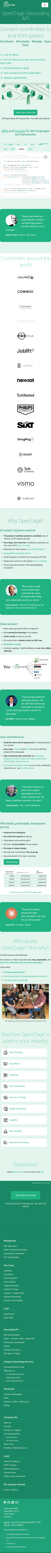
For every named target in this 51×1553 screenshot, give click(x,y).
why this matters (27, 768)
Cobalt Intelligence (32, 805)
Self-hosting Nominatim (14, 1381)
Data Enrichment (17, 1086)
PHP (13, 149)
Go (25, 144)
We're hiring (8, 1444)
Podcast (14, 1490)
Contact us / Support (12, 1430)
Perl (5, 149)
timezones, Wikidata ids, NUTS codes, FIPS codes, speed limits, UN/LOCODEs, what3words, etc (25, 759)
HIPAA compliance (11, 1469)
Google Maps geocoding (15, 1374)
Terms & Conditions (12, 1461)
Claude (28, 925)
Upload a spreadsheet (15, 77)
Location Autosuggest (13, 1394)
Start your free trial (25, 112)
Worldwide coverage (12, 644)
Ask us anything (40, 561)
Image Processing (17, 1109)
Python (21, 149)
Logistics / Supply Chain (14, 1293)
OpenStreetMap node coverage (41, 1183)
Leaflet (15, 1402)
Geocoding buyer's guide (16, 68)
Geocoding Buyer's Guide (14, 1367)
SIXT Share (31, 235)
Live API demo (11, 54)
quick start (23, 59)
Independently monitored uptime (17, 553)
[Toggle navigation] (45, 5)
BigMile (32, 719)
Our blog (7, 1426)
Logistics (13, 1120)
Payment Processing (18, 1142)
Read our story (24, 545)
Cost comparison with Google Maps (22, 73)
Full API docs (10, 59)
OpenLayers (24, 1402)
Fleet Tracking (15, 1052)
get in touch (18, 1172)
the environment (12, 1441)
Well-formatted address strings (16, 765)
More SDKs (45, 144)
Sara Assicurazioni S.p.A (26, 608)
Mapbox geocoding (13, 1378)
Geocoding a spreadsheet (14, 1342)
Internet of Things (17, 1097)
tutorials (20, 131)
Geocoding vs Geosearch (14, 1253)
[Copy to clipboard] (45, 157)
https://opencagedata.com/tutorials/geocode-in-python (25, 157)
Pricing (6, 1346)
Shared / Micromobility (13, 1300)
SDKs (4, 131)
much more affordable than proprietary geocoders (21, 962)
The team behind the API (14, 972)
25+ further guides (11, 1257)
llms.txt (11, 1314)
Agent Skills (8, 1318)
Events (6, 1490)
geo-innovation (11, 1437)
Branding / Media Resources (15, 1448)
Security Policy (10, 1472)
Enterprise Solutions (12, 1350)
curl (18, 144)
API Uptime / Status (12, 1353)
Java (32, 144)
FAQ (42, 1172)
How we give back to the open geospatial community (25, 976)
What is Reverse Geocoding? (15, 1250)
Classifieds (14, 1064)
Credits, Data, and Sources (14, 1476)
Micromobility (15, 1131)
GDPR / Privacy (10, 1465)
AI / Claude (8, 144)
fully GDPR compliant (36, 549)
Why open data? (10, 1246)
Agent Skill (5, 63)
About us (7, 1423)
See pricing (11, 862)
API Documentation (12, 1335)
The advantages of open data (16, 980)
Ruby (30, 149)
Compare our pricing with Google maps (25, 892)
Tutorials (17, 749)
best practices (37, 59)
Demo (6, 1339)
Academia (14, 1075)
